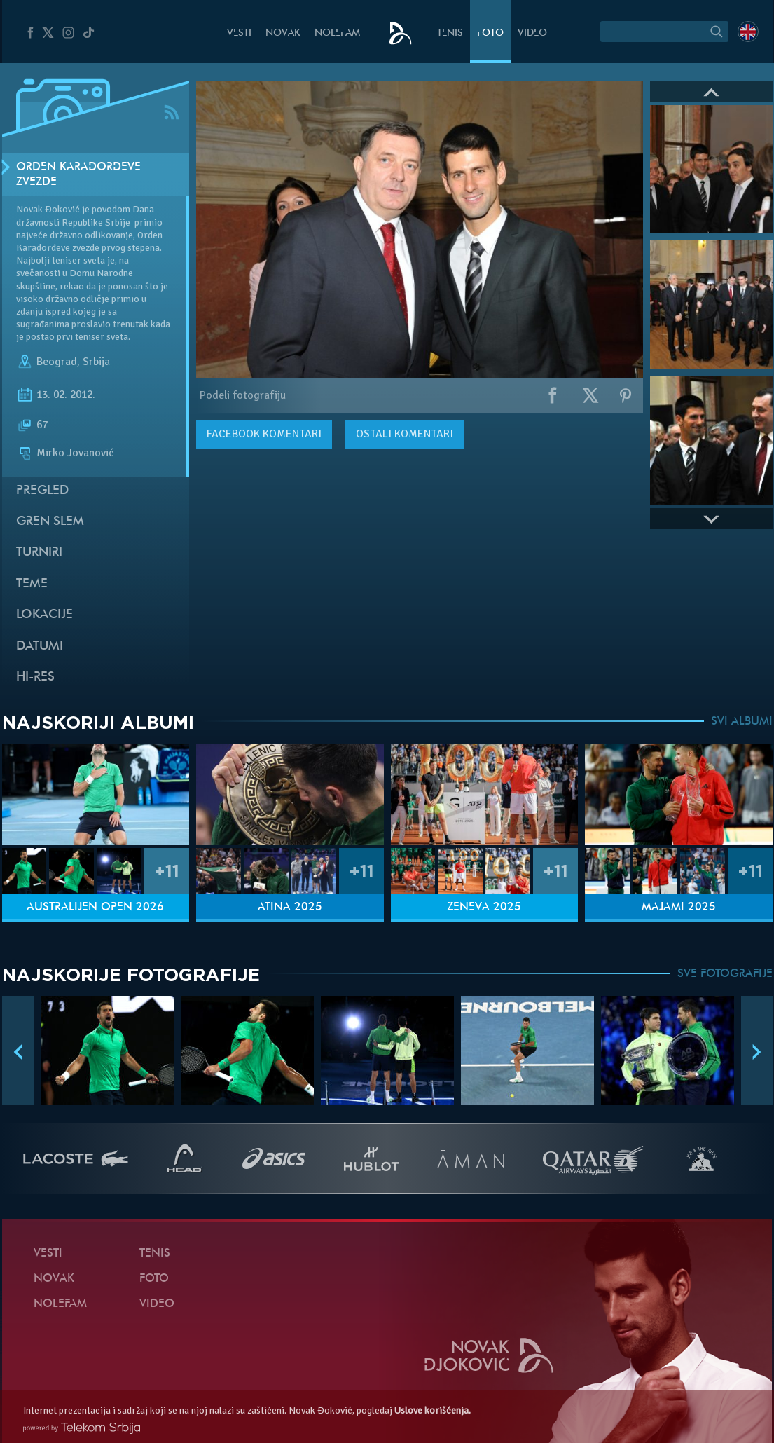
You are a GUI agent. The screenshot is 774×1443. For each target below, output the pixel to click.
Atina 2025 (290, 907)
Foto (490, 33)
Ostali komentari (404, 434)
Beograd (56, 362)
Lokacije (44, 615)
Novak (282, 33)
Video (532, 33)
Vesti (239, 33)
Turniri (39, 552)
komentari (264, 434)
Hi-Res (35, 677)
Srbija (96, 362)
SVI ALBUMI (742, 721)
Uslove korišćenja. (432, 1410)
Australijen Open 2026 (95, 907)
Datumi (39, 646)
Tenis (450, 33)
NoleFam (337, 33)
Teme (32, 584)
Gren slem (50, 521)
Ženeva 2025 (484, 907)
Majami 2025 (679, 907)
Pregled (42, 491)
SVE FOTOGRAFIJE (725, 974)
